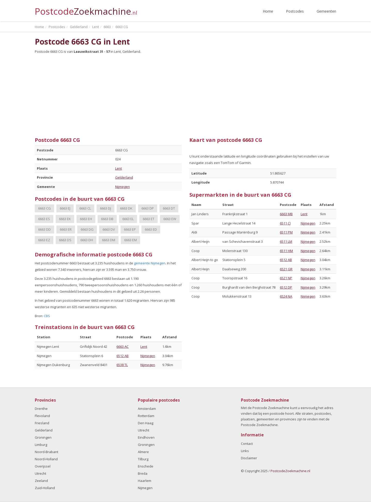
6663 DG (87, 229)
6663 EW (169, 219)
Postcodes (295, 11)
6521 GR (286, 269)
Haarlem (144, 480)
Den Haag (145, 423)
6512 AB (122, 355)
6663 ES (44, 219)
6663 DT (169, 208)
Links (245, 450)
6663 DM (108, 240)
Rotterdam (146, 415)
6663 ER (66, 229)
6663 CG (44, 208)
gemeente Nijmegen (149, 263)
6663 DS (65, 240)
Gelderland (124, 177)
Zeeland (41, 480)
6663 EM (130, 240)
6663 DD (44, 229)
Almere (143, 451)
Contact (247, 443)
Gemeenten (326, 11)
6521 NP (286, 278)
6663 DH (86, 240)
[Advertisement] (185, 93)
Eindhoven (146, 437)
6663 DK (126, 208)
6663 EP (130, 229)
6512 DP (286, 287)
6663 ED (151, 229)
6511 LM (286, 241)
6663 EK (65, 219)
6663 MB (286, 214)
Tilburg (143, 459)
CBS (47, 316)
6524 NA (286, 296)
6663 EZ (44, 240)
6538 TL (122, 364)
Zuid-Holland (45, 488)
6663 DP (147, 208)
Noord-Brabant (46, 451)
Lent (118, 168)
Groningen (43, 437)
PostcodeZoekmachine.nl (290, 471)
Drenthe (41, 408)
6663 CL (85, 208)
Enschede (145, 466)
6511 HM (286, 250)
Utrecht (40, 473)
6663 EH (86, 219)
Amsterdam (147, 408)
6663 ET (148, 219)
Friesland (42, 423)
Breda (142, 473)
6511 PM (286, 232)
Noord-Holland (46, 459)
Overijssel (42, 466)
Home (268, 11)
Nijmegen (122, 186)
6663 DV (109, 229)
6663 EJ (65, 208)
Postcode (86, 9)
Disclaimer (249, 458)
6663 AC (122, 346)
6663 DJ (105, 208)
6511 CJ (285, 223)
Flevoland (42, 415)
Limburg (41, 444)
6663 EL (128, 219)
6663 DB (107, 219)
